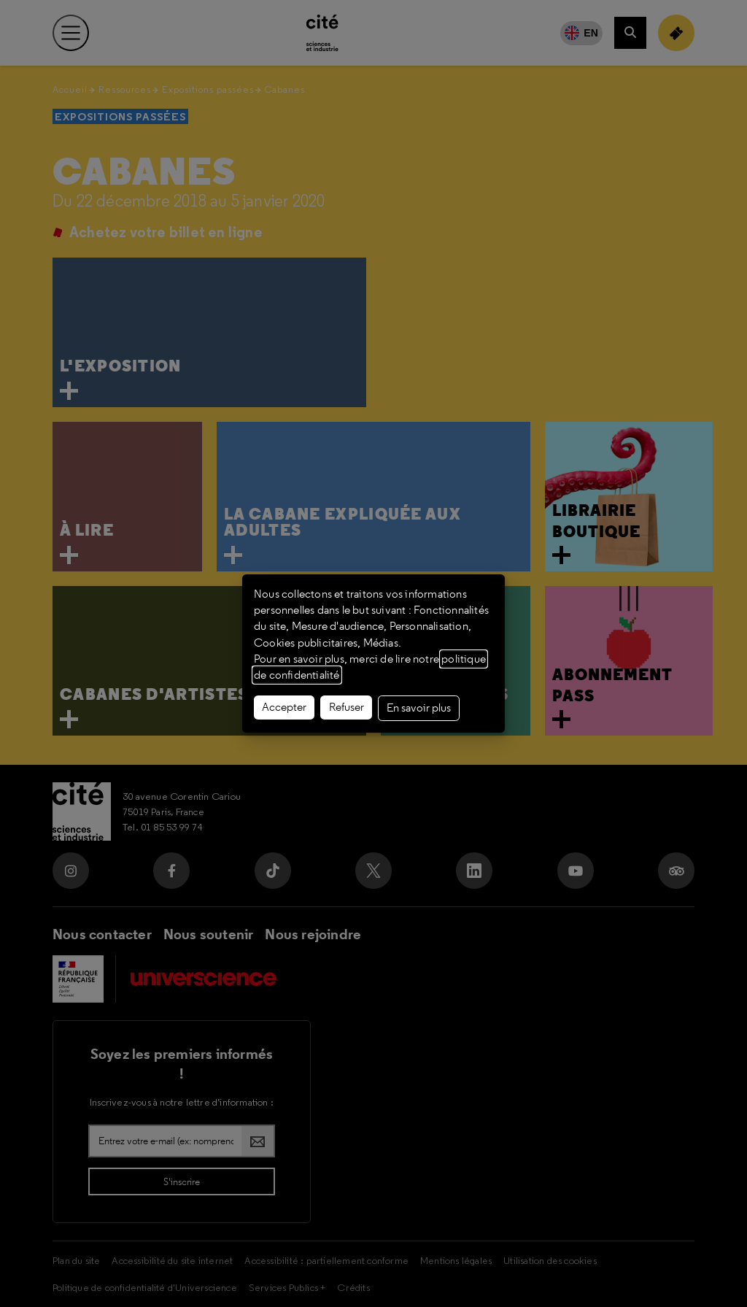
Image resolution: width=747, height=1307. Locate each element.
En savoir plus (419, 708)
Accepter (284, 707)
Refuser (346, 707)
